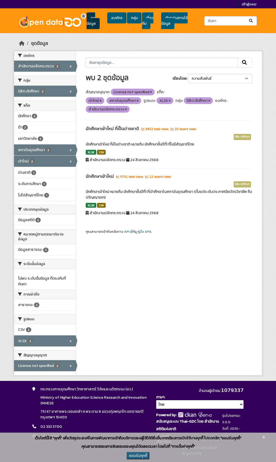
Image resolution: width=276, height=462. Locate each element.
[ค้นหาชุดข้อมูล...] (230, 21)
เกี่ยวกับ (147, 20)
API (126, 231)
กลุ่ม (134, 18)
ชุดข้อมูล (91, 20)
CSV (101, 152)
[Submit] (251, 21)
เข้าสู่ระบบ (249, 4)
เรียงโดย (179, 78)
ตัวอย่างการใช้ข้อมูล (174, 20)
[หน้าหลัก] (22, 43)
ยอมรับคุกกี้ (138, 455)
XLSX (91, 152)
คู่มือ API (143, 231)
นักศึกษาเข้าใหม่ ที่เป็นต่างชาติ (113, 128)
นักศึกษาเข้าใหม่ (100, 176)
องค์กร (117, 18)
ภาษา (160, 397)
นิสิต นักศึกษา (242, 137)
